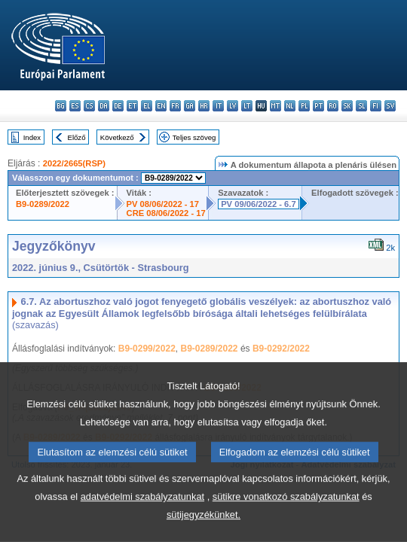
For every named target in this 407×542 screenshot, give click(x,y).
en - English (161, 105)
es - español (75, 105)
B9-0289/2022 (42, 204)
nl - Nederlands (289, 105)
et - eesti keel (132, 105)
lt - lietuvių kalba (246, 105)
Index (32, 137)
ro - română (332, 105)
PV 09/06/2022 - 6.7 (258, 204)
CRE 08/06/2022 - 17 (166, 213)
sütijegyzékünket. (203, 528)
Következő (117, 137)
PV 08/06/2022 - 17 (163, 204)
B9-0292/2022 (281, 348)
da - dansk (103, 105)
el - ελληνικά (146, 105)
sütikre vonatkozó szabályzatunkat (286, 510)
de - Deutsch (118, 105)
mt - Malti (275, 105)
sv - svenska (390, 105)
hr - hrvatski (204, 105)
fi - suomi (375, 105)
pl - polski (304, 105)
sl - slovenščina (361, 105)
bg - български (60, 105)
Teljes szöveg (194, 137)
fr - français (175, 105)
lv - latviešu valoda (232, 105)
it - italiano (218, 105)
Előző (77, 137)
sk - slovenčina (347, 105)
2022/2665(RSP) (74, 163)
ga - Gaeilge (189, 105)
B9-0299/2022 (147, 348)
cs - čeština (89, 105)
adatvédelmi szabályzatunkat (142, 510)
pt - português (318, 105)
